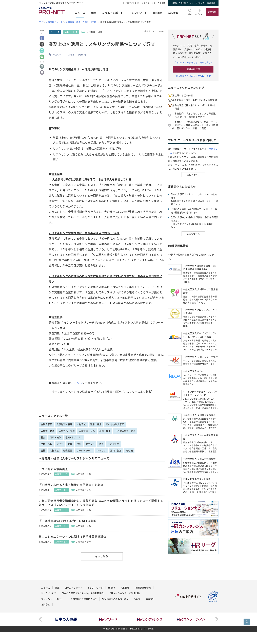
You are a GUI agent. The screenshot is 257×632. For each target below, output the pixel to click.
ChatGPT (81, 55)
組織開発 (67, 450)
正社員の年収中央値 (182, 95)
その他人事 (113, 444)
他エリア (90, 444)
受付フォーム (193, 175)
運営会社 (150, 599)
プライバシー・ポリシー (53, 599)
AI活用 (71, 55)
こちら (78, 383)
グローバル (46, 444)
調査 (101, 444)
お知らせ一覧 (193, 234)
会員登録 (212, 12)
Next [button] (217, 619)
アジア (59, 444)
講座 (93, 12)
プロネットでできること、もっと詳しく (193, 62)
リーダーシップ (85, 450)
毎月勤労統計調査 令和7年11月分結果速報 (194, 100)
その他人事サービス (125, 431)
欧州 (79, 444)
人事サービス (71, 32)
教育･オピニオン (74, 437)
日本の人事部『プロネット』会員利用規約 (83, 593)
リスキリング (59, 55)
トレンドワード (138, 12)
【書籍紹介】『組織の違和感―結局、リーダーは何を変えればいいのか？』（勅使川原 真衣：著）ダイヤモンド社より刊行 (195, 125)
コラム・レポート (112, 12)
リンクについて (49, 593)
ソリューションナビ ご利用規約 (124, 593)
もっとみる (101, 556)
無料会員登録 (193, 69)
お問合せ (45, 604)
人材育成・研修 (87, 431)
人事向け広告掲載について (84, 599)
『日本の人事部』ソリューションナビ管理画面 (192, 3)
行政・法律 (55, 437)
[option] (66, 619)
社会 (43, 437)
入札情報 (173, 12)
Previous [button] (40, 619)
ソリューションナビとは (154, 3)
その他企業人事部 (115, 424)
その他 (129, 450)
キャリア (101, 450)
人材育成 (81, 424)
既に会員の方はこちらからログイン (193, 76)
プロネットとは (132, 3)
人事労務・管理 (64, 424)
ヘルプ (137, 599)
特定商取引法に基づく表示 (115, 599)
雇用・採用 (96, 424)
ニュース (80, 12)
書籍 (43, 450)
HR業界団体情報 (143, 587)
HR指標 (157, 12)
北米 (70, 444)
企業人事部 (46, 424)
